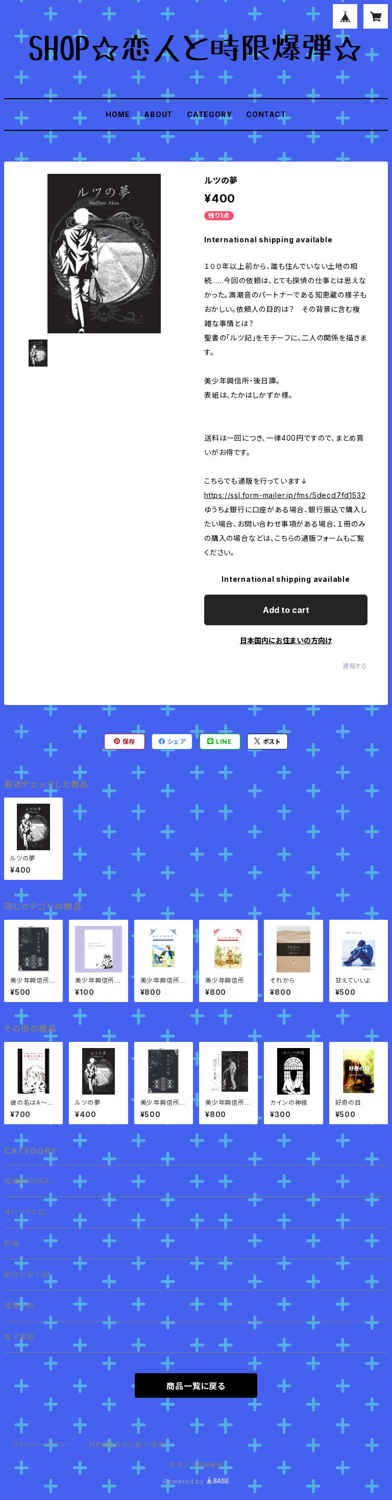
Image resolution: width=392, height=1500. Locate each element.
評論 (11, 1243)
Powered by (196, 1481)
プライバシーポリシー (42, 1444)
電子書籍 (19, 1336)
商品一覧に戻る (196, 1386)
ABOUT (158, 114)
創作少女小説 (27, 1274)
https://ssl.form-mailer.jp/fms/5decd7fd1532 (284, 495)
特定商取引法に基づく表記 (127, 1444)
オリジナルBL (26, 1212)
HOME (118, 114)
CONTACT (266, 114)
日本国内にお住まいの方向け (286, 640)
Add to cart (286, 610)
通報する (355, 666)
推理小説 (19, 1305)
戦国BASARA (26, 1180)
